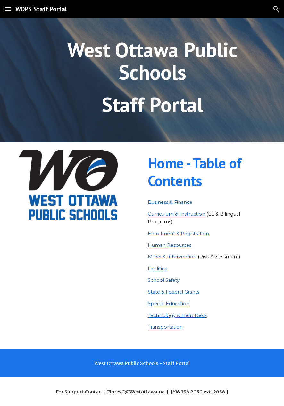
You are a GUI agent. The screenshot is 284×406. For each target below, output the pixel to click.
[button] (7, 9)
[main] (152, 80)
